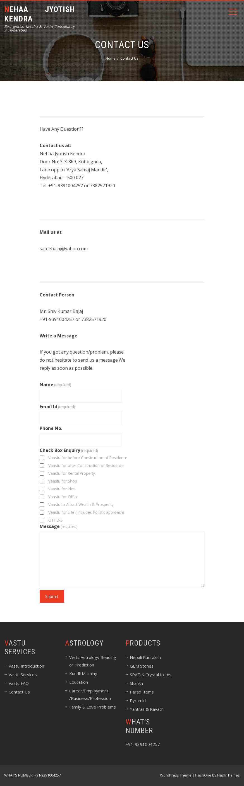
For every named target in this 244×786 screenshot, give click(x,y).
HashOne (203, 775)
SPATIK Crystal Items (150, 674)
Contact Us (19, 692)
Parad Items (142, 692)
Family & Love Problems (92, 707)
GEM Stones (142, 666)
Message (59, 526)
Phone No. (51, 428)
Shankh (136, 683)
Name (55, 384)
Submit (51, 596)
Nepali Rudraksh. (146, 657)
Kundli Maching (83, 673)
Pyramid (138, 700)
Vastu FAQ (19, 683)
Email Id (57, 406)
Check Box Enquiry (69, 450)
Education (78, 682)
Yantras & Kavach (147, 709)
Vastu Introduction (26, 666)
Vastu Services (23, 674)
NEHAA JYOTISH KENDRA (39, 14)
